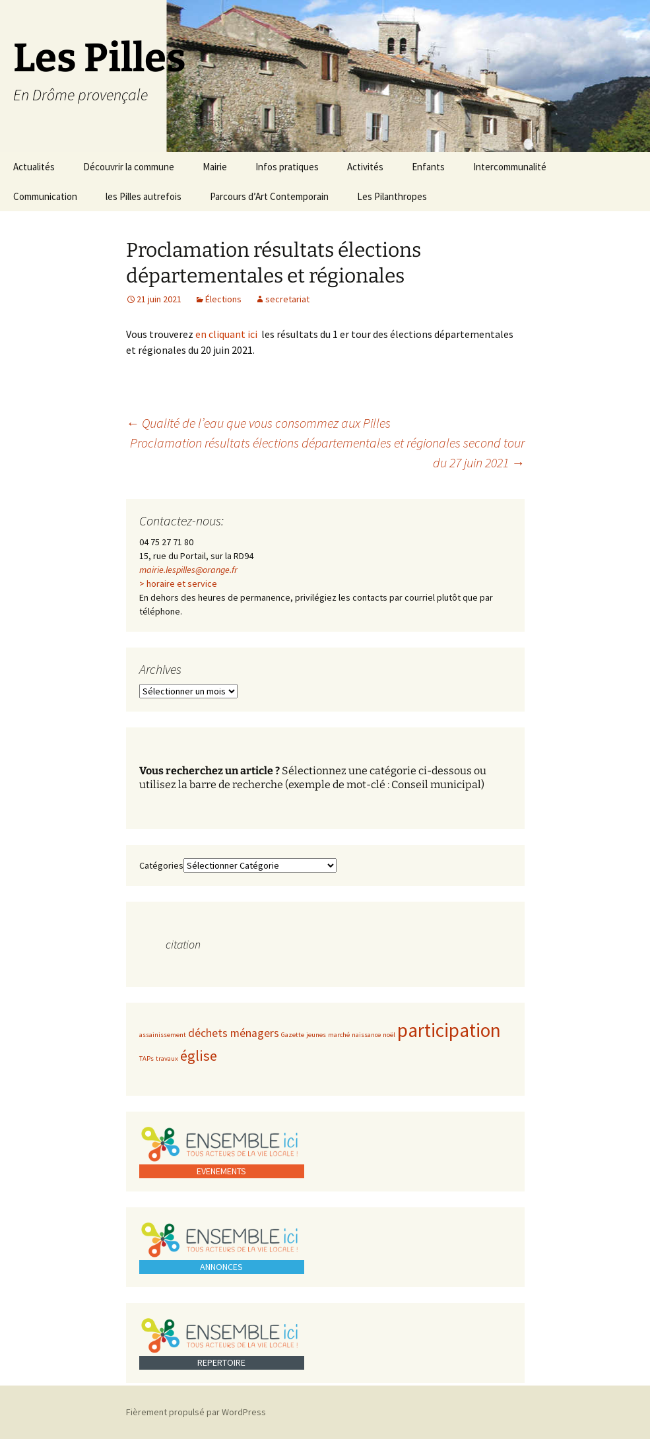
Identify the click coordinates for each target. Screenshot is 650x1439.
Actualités (34, 166)
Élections (223, 299)
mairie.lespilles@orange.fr (188, 570)
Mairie (215, 166)
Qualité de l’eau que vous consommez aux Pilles (258, 423)
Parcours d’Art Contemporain (269, 196)
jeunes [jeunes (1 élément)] (316, 1034)
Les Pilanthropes (392, 196)
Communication (45, 196)
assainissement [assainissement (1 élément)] (162, 1034)
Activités (365, 166)
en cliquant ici (228, 334)
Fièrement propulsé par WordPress (196, 1412)
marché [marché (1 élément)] (339, 1034)
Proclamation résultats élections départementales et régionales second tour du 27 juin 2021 (327, 452)
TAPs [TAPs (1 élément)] (146, 1058)
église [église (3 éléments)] (198, 1055)
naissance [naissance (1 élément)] (366, 1034)
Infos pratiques (287, 166)
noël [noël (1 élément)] (389, 1034)
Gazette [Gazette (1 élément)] (292, 1034)
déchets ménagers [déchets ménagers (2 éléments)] (233, 1033)
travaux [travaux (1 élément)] (167, 1058)
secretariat (287, 299)
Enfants (428, 166)
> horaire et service (178, 583)
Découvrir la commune (128, 166)
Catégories (161, 865)
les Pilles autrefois (143, 196)
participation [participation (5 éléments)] (449, 1030)
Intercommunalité (509, 166)
